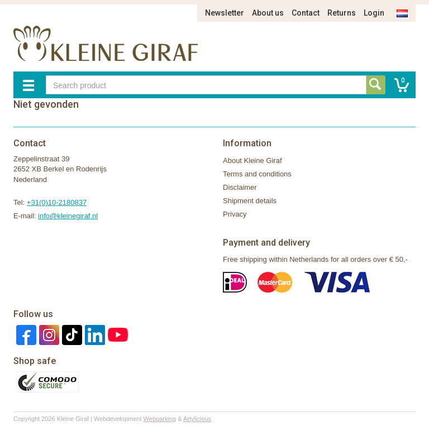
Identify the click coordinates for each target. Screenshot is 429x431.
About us (268, 12)
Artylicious (197, 418)
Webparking (160, 418)
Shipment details (250, 201)
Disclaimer (240, 187)
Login (374, 12)
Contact (306, 12)
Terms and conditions (257, 174)
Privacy (235, 214)
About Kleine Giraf (252, 160)
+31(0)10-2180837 (57, 202)
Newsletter (224, 12)
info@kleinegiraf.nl (68, 216)
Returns (341, 12)
